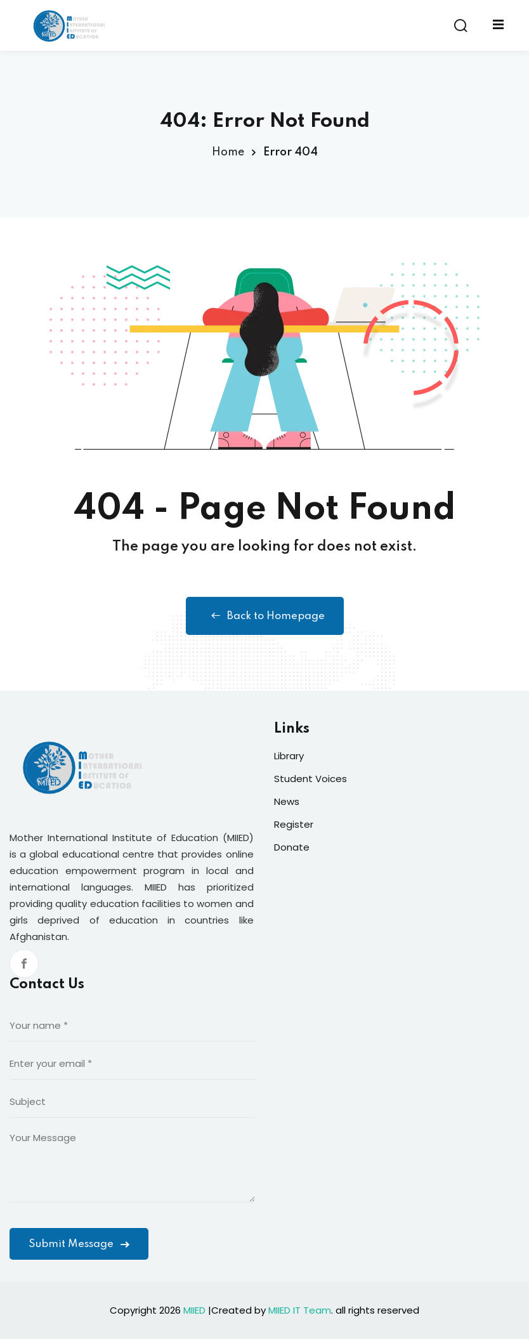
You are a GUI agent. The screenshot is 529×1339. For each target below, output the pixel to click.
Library (289, 755)
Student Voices (310, 778)
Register (293, 824)
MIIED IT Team (299, 1310)
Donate (292, 847)
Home (228, 152)
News (286, 801)
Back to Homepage (265, 616)
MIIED (194, 1310)
